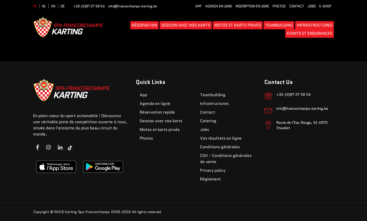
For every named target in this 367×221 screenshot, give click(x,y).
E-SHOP (325, 6)
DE (63, 6)
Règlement (210, 179)
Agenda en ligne (218, 6)
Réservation (144, 25)
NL (44, 6)
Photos (279, 6)
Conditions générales (220, 147)
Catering (208, 121)
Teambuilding (279, 25)
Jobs (312, 6)
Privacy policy (213, 170)
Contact (296, 6)
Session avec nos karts (185, 25)
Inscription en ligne (252, 6)
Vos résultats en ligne (221, 138)
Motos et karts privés (237, 25)
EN (53, 6)
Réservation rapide (157, 112)
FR (35, 6)
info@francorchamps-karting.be (132, 6)
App (198, 6)
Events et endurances (309, 33)
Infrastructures (314, 25)
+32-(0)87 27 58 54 (89, 6)
